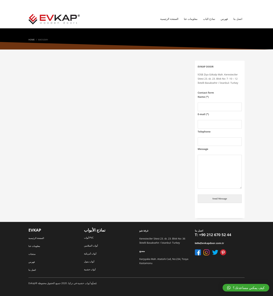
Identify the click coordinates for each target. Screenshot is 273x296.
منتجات (31, 254)
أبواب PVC (89, 237)
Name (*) (220, 101)
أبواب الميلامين (91, 245)
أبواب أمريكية (90, 253)
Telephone (220, 136)
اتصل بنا (32, 269)
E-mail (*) (220, 119)
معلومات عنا (34, 246)
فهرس (31, 261)
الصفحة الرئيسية (36, 238)
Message (220, 168)
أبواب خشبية (90, 269)
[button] (246, 287)
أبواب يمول (89, 261)
